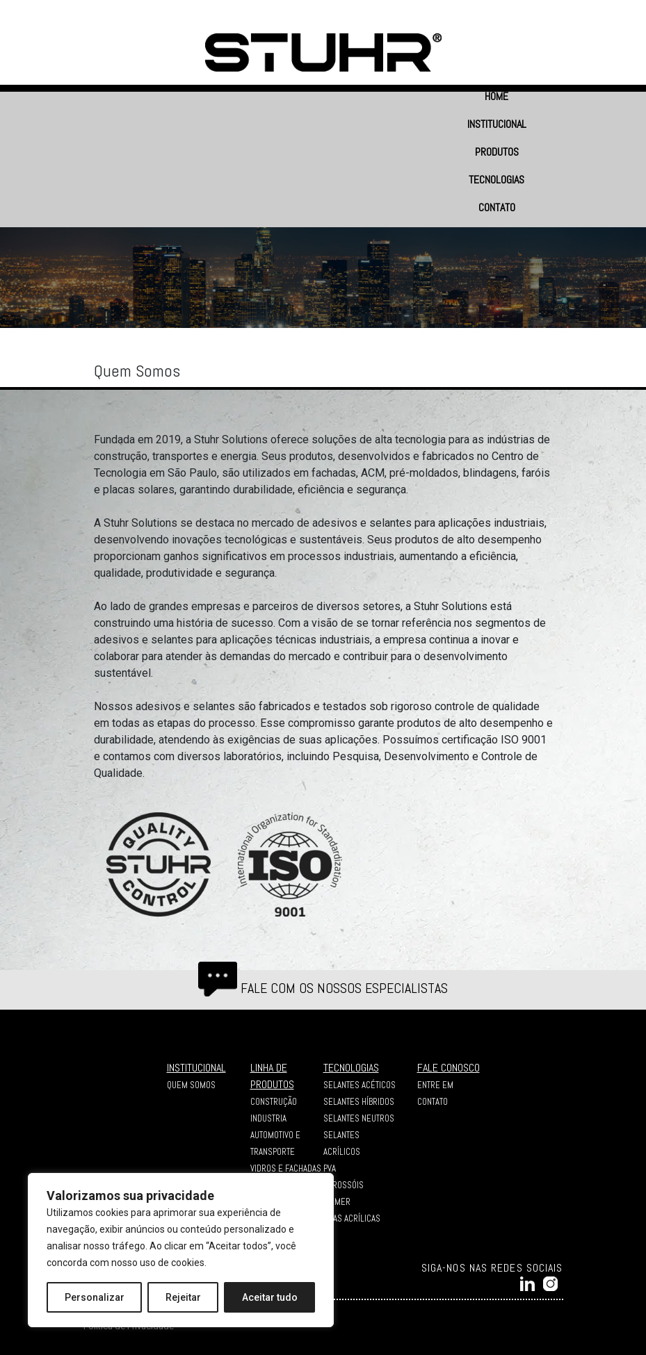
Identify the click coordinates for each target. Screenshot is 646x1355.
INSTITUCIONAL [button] (496, 124)
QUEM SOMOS (191, 1085)
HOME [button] (496, 96)
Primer (336, 1202)
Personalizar (94, 1297)
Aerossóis (343, 1185)
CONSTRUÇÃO (273, 1102)
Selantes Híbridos (358, 1102)
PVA (329, 1168)
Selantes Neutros (358, 1118)
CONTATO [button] (496, 207)
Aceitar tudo (270, 1297)
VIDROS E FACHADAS (285, 1168)
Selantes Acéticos (359, 1085)
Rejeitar (183, 1297)
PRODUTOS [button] (497, 152)
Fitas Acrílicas (351, 1218)
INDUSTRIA (268, 1118)
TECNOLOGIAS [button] (496, 179)
